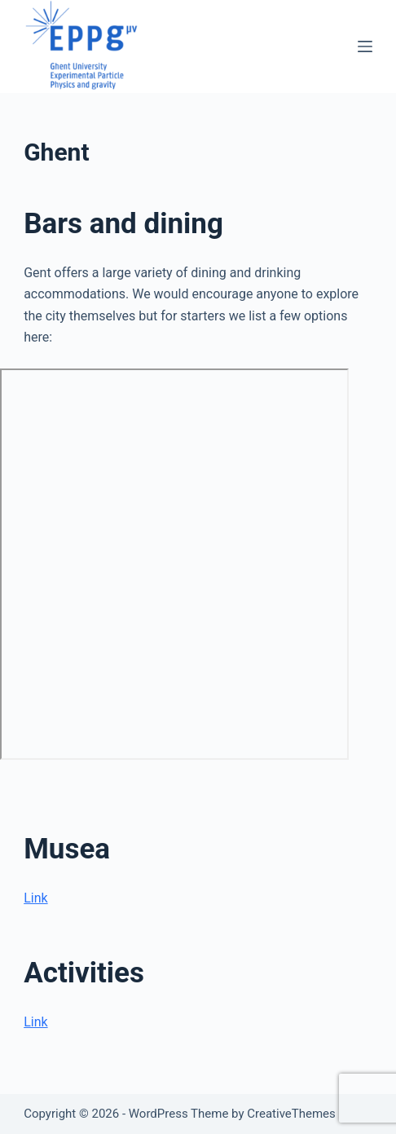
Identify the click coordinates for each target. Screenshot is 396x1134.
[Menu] (365, 46)
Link (35, 898)
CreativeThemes (291, 1113)
